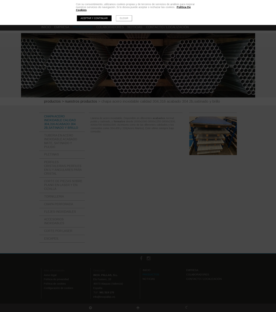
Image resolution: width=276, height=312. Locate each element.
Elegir (124, 18)
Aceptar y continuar (94, 18)
